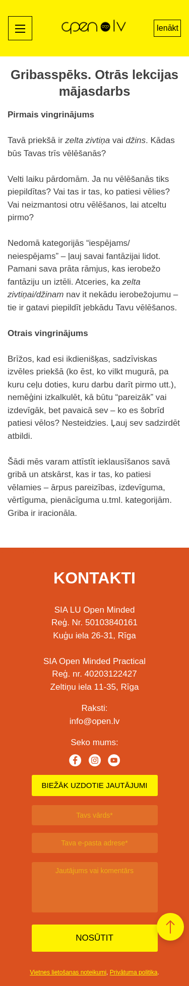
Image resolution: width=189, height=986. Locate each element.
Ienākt (167, 28)
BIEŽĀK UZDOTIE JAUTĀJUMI (94, 785)
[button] (170, 927)
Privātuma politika (134, 972)
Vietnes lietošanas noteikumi (68, 972)
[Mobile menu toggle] (20, 28)
